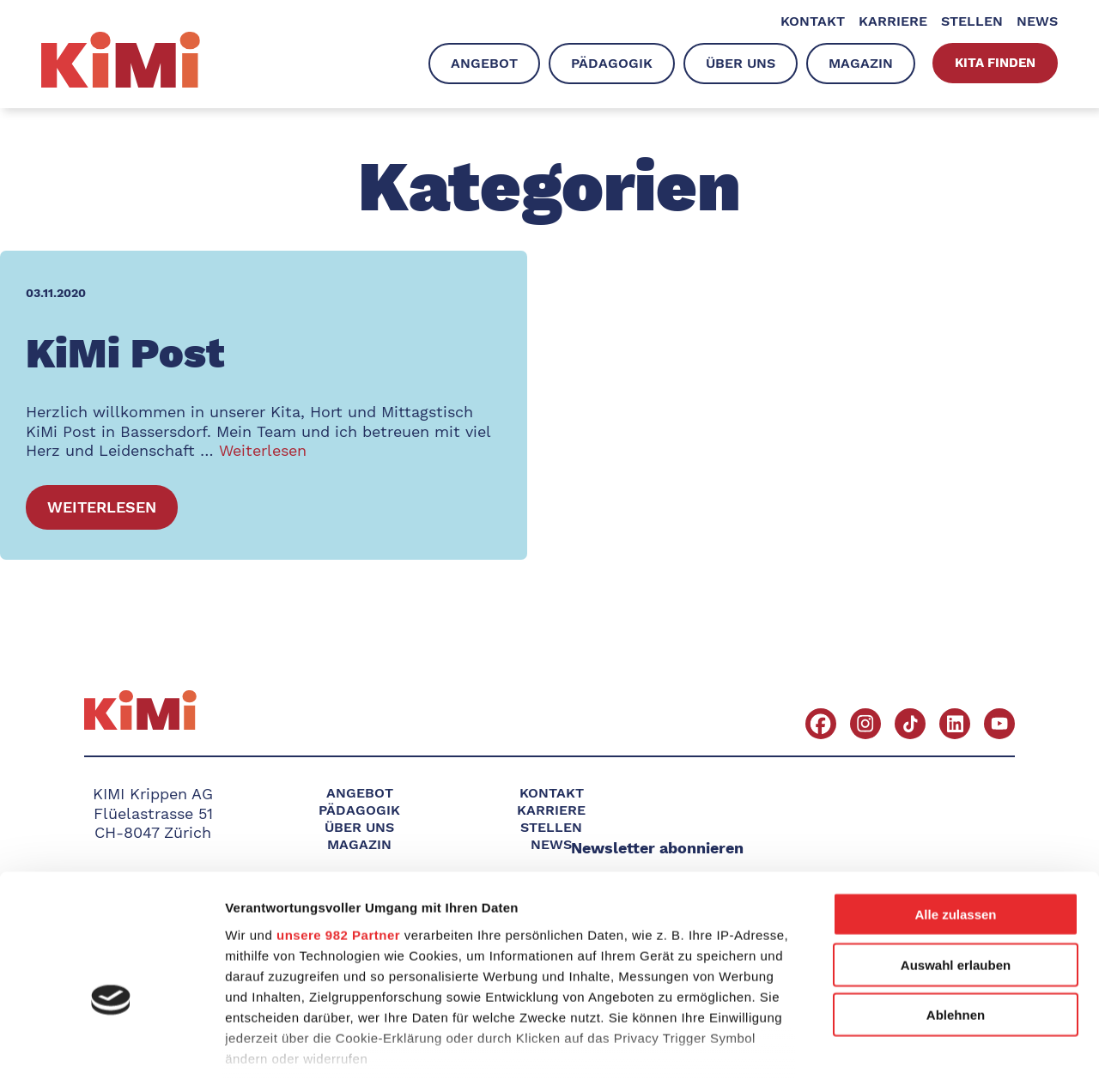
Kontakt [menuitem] (812, 21)
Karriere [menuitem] (893, 21)
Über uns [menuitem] (740, 63)
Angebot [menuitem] (484, 63)
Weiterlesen (263, 450)
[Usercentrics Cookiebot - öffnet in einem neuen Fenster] (111, 1046)
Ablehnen (955, 915)
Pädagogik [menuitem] (612, 63)
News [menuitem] (1037, 21)
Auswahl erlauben (956, 865)
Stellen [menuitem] (972, 21)
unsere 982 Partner (338, 835)
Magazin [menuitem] (861, 63)
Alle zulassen (955, 815)
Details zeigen (913, 1046)
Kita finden (995, 62)
